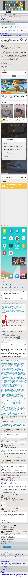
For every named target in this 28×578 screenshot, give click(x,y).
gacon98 (22, 398)
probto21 (20, 386)
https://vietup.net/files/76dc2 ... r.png (9, 483)
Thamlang (3, 407)
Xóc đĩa (13, 11)
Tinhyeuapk (3, 366)
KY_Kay (15, 360)
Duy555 (17, 407)
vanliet (7, 391)
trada (18, 396)
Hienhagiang (12, 388)
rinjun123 (13, 409)
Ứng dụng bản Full (18, 35)
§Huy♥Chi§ (3, 398)
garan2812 (8, 407)
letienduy (8, 381)
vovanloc (24, 424)
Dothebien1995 (4, 412)
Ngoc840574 (9, 366)
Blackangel (15, 386)
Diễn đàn (3, 35)
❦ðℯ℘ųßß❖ (17, 412)
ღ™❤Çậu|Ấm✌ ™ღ (15, 403)
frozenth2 (16, 370)
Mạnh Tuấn (13, 390)
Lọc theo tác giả (3, 566)
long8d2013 (3, 409)
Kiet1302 (8, 363)
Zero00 (13, 393)
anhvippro (15, 366)
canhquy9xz (3, 389)
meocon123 (22, 408)
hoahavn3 (13, 404)
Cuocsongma (13, 363)
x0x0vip (9, 380)
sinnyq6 (8, 403)
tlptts (22, 393)
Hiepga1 (3, 364)
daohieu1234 (22, 365)
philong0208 (21, 362)
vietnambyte (3, 413)
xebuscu (21, 380)
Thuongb (10, 377)
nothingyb (9, 409)
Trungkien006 (11, 412)
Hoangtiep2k (23, 373)
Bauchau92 (3, 391)
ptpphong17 (21, 376)
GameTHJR (11, 385)
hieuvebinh (15, 381)
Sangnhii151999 (4, 410)
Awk (2, 414)
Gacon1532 (3, 378)
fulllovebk (3, 370)
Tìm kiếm (2, 37)
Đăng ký (8, 18)
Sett (22, 391)
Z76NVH (7, 388)
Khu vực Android (9, 35)
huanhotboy (8, 372)
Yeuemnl (13, 380)
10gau (18, 408)
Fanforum (15, 413)
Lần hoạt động (3, 33)
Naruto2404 (3, 365)
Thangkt (7, 364)
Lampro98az (24, 413)
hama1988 (22, 374)
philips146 (3, 396)
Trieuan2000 (13, 408)
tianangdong (3, 403)
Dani (10, 393)
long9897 (3, 376)
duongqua (3, 395)
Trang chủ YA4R (5, 19)
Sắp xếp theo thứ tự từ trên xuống (7, 571)
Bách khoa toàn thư (14, 30)
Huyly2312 (17, 384)
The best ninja (17, 391)
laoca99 (21, 407)
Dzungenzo (9, 398)
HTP (7, 382)
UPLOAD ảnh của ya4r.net (14, 26)
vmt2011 (23, 388)
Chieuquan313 (4, 404)
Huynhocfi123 (19, 409)
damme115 (17, 382)
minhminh (22, 372)
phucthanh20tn (4, 386)
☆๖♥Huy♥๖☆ (4, 368)
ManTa (17, 380)
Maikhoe (3, 402)
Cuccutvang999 (21, 389)
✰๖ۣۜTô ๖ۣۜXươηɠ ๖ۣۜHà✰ (6, 384)
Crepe (9, 404)
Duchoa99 (3, 408)
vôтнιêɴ (22, 384)
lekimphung (10, 368)
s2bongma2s (8, 362)
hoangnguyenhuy (4, 406)
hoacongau (3, 381)
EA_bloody (23, 378)
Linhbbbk (8, 395)
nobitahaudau (19, 394)
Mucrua (19, 413)
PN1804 (16, 385)
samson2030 (17, 393)
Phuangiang (19, 360)
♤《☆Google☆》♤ (18, 368)
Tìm (16, 23)
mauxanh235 (8, 369)
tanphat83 (16, 376)
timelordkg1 (18, 388)
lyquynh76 (14, 396)
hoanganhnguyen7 (21, 363)
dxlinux (21, 396)
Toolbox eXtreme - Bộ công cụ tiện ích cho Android (12, 554)
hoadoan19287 (12, 382)
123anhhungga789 (16, 374)
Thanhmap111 (8, 390)
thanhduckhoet (13, 414)
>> (3, 43)
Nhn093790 (10, 386)
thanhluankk (17, 410)
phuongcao (19, 364)
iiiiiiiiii (12, 370)
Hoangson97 (13, 373)
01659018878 (19, 402)
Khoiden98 (12, 395)
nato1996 (3, 369)
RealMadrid (3, 373)
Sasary (10, 406)
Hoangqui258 (9, 389)
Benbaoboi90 (6, 414)
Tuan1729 (12, 365)
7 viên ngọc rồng (15, 372)
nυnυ (11, 400)
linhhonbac (17, 404)
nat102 (10, 360)
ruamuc (8, 365)
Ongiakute (23, 395)
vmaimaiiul (21, 370)
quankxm (18, 414)
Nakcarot (22, 404)
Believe (2, 390)
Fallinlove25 (23, 382)
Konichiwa (14, 394)
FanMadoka (8, 394)
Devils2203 (3, 363)
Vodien (21, 412)
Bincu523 (3, 426)
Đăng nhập (3, 18)
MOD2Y (18, 373)
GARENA (17, 369)
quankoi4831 (9, 413)
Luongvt (15, 364)
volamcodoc (24, 400)
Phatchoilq (3, 394)
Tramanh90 (3, 372)
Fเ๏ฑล (25, 380)
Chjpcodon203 (22, 381)
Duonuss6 (19, 366)
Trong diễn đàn (3, 569)
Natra (12, 381)
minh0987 (12, 391)
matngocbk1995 (15, 362)
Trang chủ (3, 11)
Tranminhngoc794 (9, 376)
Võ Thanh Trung (16, 575)
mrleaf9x (3, 388)
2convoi (13, 369)
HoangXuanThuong (16, 398)
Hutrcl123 (14, 406)
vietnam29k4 (14, 378)
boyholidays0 (9, 396)
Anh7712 (7, 402)
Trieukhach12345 (4, 393)
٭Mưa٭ (8, 373)
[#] (15, 45)
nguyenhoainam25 (21, 390)
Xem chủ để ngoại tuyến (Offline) (7, 568)
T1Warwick (15, 389)
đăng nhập (6, 541)
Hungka (19, 400)
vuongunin (8, 370)
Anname (11, 364)
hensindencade (4, 380)
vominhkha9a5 (20, 406)
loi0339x (10, 374)
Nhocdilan (3, 362)
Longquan (15, 400)
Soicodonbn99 (11, 410)
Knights (19, 378)
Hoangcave (13, 407)
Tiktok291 (8, 408)
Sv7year (20, 385)
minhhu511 (18, 395)
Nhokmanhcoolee (4, 385)
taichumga (17, 365)
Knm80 (13, 384)
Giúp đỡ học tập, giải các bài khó (13, 31)
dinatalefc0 (3, 382)
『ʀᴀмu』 (8, 378)
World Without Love (17, 377)
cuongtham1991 (4, 377)
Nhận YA (18, 11)
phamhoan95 (12, 402)
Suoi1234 (22, 369)
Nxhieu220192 (4, 374)
